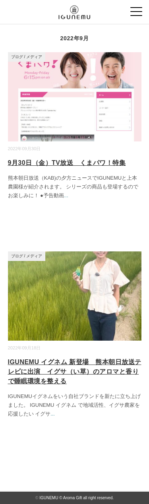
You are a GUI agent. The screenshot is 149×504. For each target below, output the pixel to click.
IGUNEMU (48, 498)
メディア (34, 57)
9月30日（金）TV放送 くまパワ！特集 (67, 162)
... (66, 195)
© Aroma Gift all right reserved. (86, 498)
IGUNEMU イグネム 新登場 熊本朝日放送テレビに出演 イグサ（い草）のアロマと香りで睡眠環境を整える (74, 371)
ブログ (17, 57)
